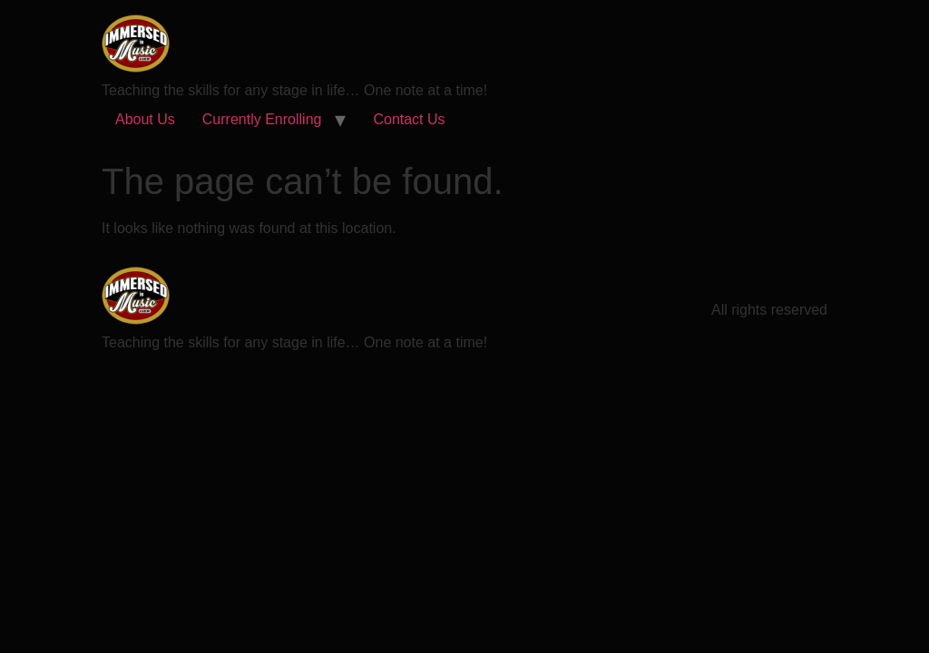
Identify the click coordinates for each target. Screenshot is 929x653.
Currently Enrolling (262, 119)
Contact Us (409, 119)
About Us (145, 119)
